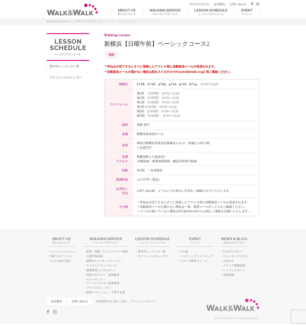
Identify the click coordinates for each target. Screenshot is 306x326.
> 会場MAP (144, 147)
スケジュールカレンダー (66, 77)
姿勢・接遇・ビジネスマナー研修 (107, 251)
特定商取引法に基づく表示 (111, 301)
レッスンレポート (234, 270)
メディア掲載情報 (234, 265)
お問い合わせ (238, 4)
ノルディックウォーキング (196, 256)
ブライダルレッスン (98, 287)
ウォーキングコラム (235, 256)
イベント (247, 12)
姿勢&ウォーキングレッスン (103, 260)
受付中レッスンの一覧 (64, 66)
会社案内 (219, 4)
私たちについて (127, 12)
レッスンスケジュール (210, 12)
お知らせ (228, 260)
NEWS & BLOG (199, 4)
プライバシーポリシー (143, 301)
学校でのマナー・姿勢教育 (102, 274)
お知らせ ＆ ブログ (234, 240)
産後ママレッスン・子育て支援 (105, 292)
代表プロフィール (61, 256)
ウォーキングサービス (165, 12)
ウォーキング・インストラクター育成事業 (102, 281)
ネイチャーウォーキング (101, 265)
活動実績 (228, 274)
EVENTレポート (233, 251)
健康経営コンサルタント (101, 270)
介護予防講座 (94, 256)
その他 (184, 251)
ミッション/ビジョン (63, 251)
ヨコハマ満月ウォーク (193, 260)
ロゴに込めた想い (61, 260)
